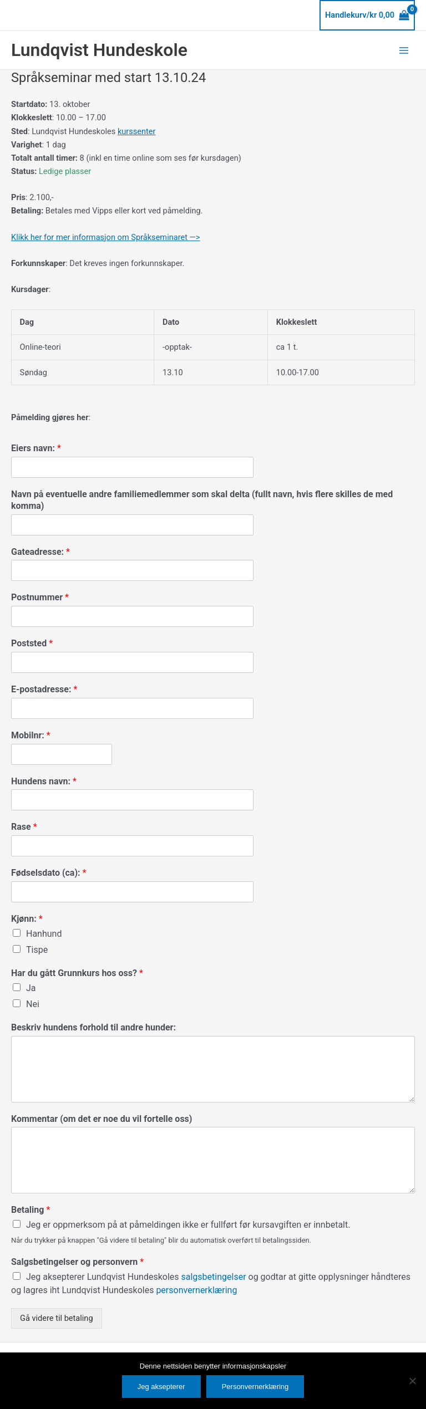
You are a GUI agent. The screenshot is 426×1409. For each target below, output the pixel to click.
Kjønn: (27, 918)
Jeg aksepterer (161, 1386)
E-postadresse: (44, 689)
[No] (412, 1380)
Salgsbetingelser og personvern (77, 1262)
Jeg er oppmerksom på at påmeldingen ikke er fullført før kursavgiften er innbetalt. (188, 1224)
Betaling (30, 1209)
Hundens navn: (44, 781)
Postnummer (40, 597)
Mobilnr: (30, 735)
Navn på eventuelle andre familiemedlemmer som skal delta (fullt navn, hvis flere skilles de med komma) (202, 500)
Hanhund (44, 933)
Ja (31, 988)
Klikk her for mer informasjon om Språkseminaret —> (105, 237)
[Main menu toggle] (404, 50)
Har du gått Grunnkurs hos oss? (77, 973)
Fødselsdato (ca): (48, 872)
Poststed (32, 643)
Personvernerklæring (255, 1386)
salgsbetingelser (214, 1277)
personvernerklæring (196, 1290)
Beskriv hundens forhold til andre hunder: (93, 1027)
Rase (24, 826)
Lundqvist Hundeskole (99, 49)
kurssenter (137, 131)
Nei (32, 1004)
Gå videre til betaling (56, 1318)
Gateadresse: (40, 552)
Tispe (37, 950)
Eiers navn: (36, 448)
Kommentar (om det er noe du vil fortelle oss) (101, 1119)
